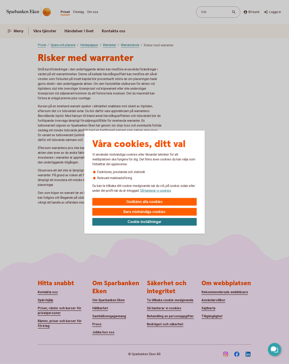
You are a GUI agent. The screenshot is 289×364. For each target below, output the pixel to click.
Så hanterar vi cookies (155, 191)
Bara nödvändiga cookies (144, 211)
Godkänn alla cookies (144, 201)
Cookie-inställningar (145, 221)
